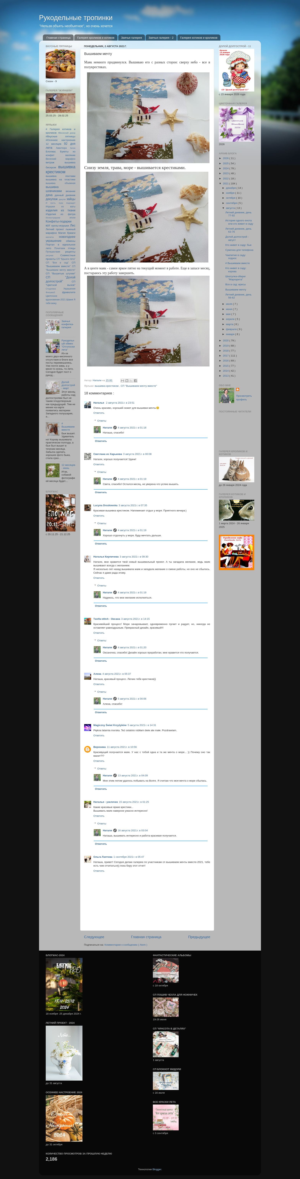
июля (229, 304)
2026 (226, 158)
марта (230, 324)
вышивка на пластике (60, 179)
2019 (226, 345)
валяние (70, 155)
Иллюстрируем (53, 218)
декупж (62, 199)
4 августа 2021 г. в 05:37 (116, 673)
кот (48, 225)
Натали (107, 427)
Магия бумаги (66, 232)
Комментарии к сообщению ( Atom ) (125, 944)
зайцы (71, 199)
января (230, 334)
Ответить (98, 412)
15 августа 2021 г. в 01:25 (134, 801)
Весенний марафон (60, 159)
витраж (50, 162)
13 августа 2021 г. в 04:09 (133, 775)
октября (231, 197)
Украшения (69, 288)
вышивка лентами (60, 176)
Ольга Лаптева (102, 856)
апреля (230, 319)
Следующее (94, 937)
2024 (226, 168)
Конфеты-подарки (59, 221)
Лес (72, 225)
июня (229, 309)
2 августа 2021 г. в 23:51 (120, 402)
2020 (226, 340)
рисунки (49, 255)
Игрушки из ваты (60, 206)
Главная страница (58, 37)
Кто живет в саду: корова (235, 270)
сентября (232, 203)
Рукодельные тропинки (76, 18)
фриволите (68, 292)
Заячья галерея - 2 (161, 37)
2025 (226, 163)
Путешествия (53, 251)
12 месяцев (53, 143)
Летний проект (55, 229)
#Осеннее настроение (60, 140)
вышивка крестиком (107, 385)
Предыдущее (199, 937)
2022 (226, 178)
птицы (71, 248)
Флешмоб (50, 292)
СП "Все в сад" (57, 262)
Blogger (156, 1169)
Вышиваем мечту (235, 289)
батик (72, 148)
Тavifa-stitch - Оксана (106, 618)
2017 (226, 355)
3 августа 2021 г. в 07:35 (133, 505)
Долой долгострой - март (68, 385)
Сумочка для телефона (239, 250)
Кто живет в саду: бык (238, 245)
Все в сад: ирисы (235, 284)
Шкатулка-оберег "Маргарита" (235, 278)
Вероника (99, 747)
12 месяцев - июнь (68, 466)
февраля (231, 329)
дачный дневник (65, 195)
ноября (230, 192)
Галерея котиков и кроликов (199, 37)
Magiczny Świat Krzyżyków (109, 725)
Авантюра (61, 148)
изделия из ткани (60, 210)
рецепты (70, 251)
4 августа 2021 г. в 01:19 (132, 478)
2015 (226, 365)
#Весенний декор (66, 133)
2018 (226, 350)
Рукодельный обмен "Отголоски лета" (68, 345)
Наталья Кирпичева (106, 556)
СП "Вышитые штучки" (60, 273)
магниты (50, 237)
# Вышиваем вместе (67, 426)
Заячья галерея (131, 37)
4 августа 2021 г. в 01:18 (132, 427)
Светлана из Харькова (107, 454)
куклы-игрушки (60, 225)
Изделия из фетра (60, 214)
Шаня (69, 299)
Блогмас (51, 151)
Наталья (99, 402)
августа (231, 208)
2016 (226, 360)
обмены (70, 241)
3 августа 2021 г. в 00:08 (137, 454)
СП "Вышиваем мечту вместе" (139, 385)
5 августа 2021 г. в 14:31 (142, 725)
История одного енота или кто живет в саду (239, 222)
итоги (72, 217)
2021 (226, 183)
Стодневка (51, 289)
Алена (97, 673)
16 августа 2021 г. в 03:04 (133, 830)
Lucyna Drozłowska (105, 505)
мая (228, 314)
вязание (70, 191)
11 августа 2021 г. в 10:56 (122, 747)
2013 (226, 375)
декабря (231, 187)
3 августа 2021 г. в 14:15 (135, 618)
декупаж (52, 199)
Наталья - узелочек (105, 801)
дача (49, 195)
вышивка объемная (60, 183)
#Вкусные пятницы (60, 136)
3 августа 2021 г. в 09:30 (134, 556)
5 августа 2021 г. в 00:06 (132, 698)
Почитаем (59, 248)
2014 (226, 370)
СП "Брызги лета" (65, 259)
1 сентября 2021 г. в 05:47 (128, 856)
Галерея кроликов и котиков (95, 37)
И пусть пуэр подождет (60, 203)
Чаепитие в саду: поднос (235, 257)
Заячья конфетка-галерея (67, 324)
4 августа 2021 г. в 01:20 (132, 647)
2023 (226, 173)
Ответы (101, 420)
